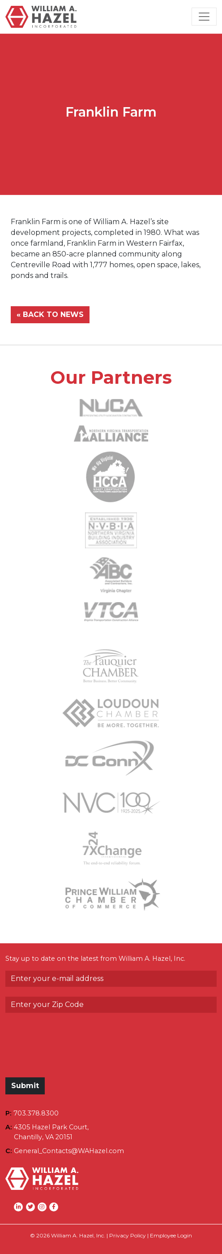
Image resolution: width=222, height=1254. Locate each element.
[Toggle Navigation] (204, 17)
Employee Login (171, 1235)
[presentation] (73, 1049)
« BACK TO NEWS (50, 314)
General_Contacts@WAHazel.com (69, 1151)
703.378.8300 (36, 1113)
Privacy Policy (127, 1235)
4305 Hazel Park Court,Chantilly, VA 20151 (51, 1132)
